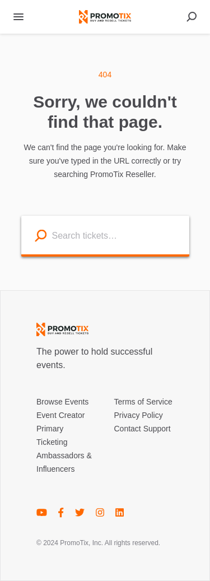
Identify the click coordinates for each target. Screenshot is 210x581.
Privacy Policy (138, 415)
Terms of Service (143, 401)
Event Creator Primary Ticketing (60, 429)
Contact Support (142, 428)
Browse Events (62, 401)
